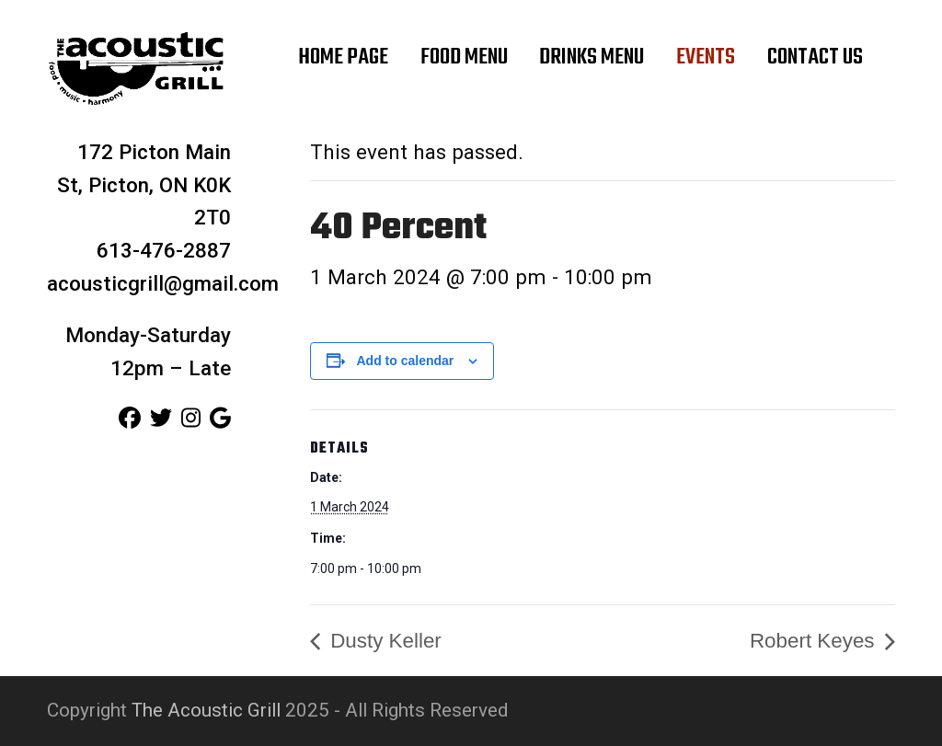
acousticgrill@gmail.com (163, 283)
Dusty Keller (383, 640)
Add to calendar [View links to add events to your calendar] (405, 360)
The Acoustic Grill (206, 710)
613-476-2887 (164, 250)
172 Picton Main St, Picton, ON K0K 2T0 (144, 185)
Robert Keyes (815, 640)
